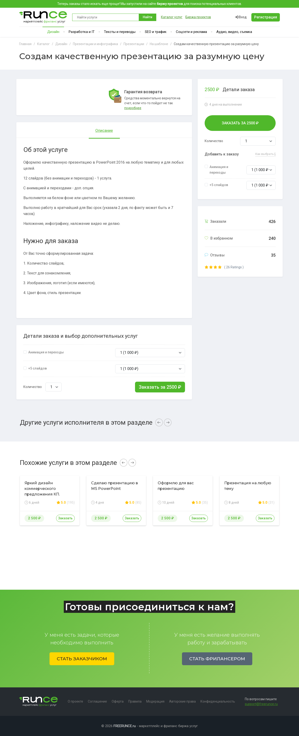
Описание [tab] (104, 130)
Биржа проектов (198, 17)
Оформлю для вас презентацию (176, 486)
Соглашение (97, 701)
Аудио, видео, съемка (234, 32)
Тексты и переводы (119, 32)
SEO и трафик (156, 32)
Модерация (155, 701)
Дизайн (53, 32)
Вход (241, 17)
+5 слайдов (37, 368)
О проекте (75, 701)
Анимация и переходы (46, 352)
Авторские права (182, 701)
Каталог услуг (171, 17)
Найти (147, 17)
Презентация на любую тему (247, 486)
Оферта (118, 701)
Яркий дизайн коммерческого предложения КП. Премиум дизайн (42, 491)
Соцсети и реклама (191, 32)
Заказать (65, 518)
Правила (135, 701)
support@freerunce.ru (261, 704)
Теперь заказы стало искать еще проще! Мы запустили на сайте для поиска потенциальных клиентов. (149, 4)
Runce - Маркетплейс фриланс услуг (43, 17)
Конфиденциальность (217, 701)
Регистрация (265, 17)
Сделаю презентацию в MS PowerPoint (114, 486)
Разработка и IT (82, 32)
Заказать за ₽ (160, 387)
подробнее (132, 108)
